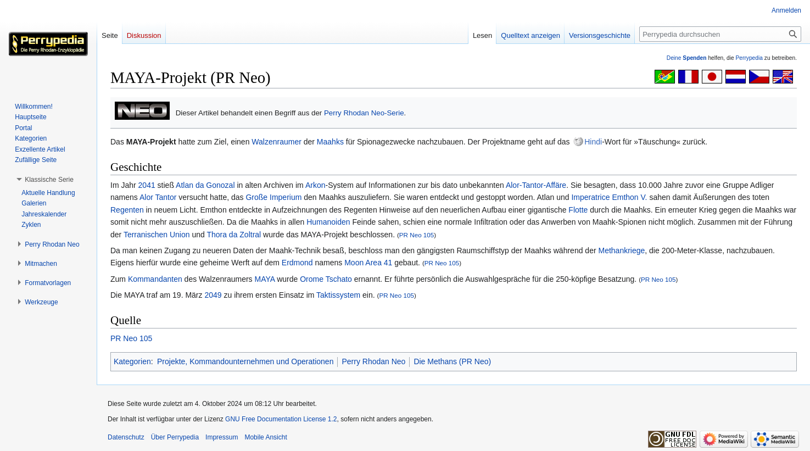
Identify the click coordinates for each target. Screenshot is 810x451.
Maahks (330, 141)
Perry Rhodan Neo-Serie (364, 113)
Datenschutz (126, 437)
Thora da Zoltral (233, 234)
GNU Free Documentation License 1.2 (281, 419)
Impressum (221, 437)
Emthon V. (629, 197)
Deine (687, 58)
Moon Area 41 (368, 262)
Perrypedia (749, 58)
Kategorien (132, 361)
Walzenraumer (276, 141)
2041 (146, 185)
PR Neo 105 (416, 234)
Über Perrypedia (175, 437)
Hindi (593, 141)
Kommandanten (155, 279)
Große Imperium (273, 197)
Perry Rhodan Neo (373, 361)
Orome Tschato (326, 279)
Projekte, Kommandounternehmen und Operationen (245, 361)
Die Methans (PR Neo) (452, 361)
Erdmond (297, 262)
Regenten (127, 209)
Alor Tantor (157, 197)
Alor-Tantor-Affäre (536, 185)
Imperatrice (590, 197)
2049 (212, 295)
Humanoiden (328, 222)
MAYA (264, 279)
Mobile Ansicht (265, 437)
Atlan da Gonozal (205, 185)
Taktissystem (338, 295)
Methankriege (621, 250)
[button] (49, 179)
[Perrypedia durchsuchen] (720, 34)
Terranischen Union (157, 234)
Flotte (578, 209)
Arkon (315, 185)
